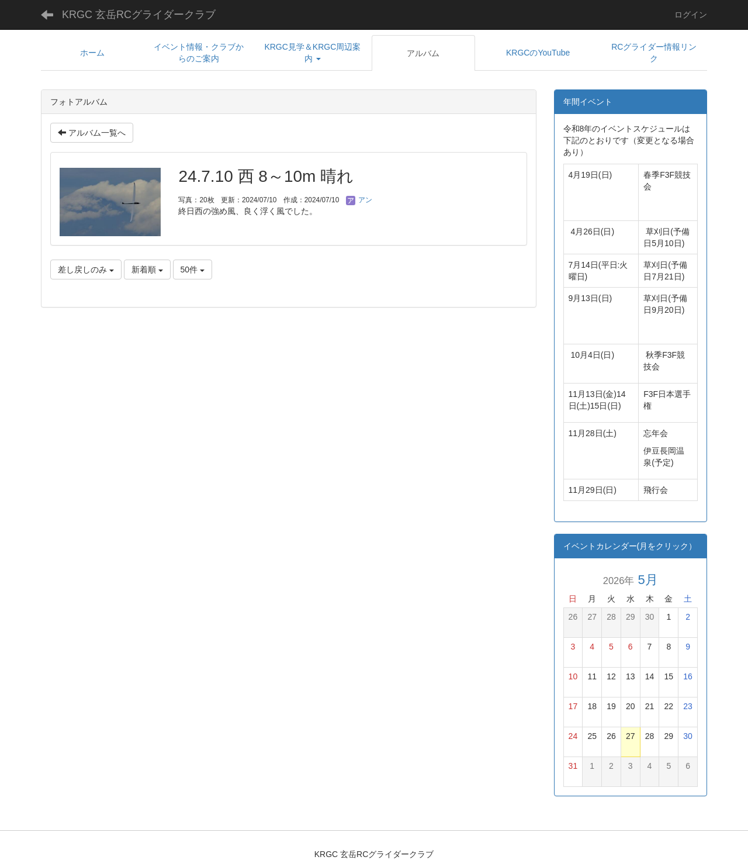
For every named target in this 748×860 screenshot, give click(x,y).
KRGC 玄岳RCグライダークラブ (139, 14)
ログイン (690, 14)
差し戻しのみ (86, 269)
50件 (193, 269)
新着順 (147, 269)
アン (359, 200)
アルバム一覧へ (92, 132)
